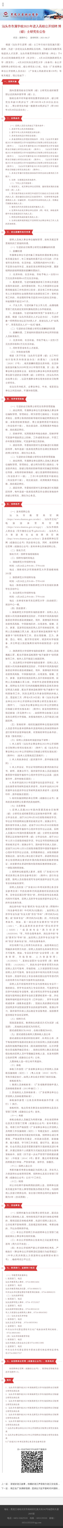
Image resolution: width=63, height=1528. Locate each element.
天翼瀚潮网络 (33, 1525)
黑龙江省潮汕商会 (29, 1521)
